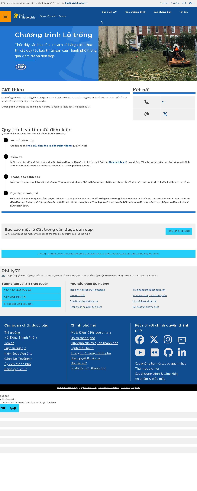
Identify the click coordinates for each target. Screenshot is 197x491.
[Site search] (102, 22)
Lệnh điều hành (82, 348)
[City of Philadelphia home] (25, 16)
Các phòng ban (162, 12)
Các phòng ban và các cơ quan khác (160, 363)
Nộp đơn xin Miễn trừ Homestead (87, 289)
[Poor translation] (13, 408)
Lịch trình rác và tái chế (144, 301)
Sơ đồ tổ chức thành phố (88, 368)
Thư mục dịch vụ (147, 368)
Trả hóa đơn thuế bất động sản (149, 289)
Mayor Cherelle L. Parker (53, 16)
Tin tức (183, 12)
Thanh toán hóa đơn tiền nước (86, 306)
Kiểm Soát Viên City (18, 353)
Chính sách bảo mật (109, 387)
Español (175, 3)
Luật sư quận (13, 348)
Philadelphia (116, 162)
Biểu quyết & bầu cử (85, 358)
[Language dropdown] (192, 3)
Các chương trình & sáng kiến (156, 373)
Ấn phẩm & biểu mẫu (150, 378)
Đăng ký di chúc (15, 369)
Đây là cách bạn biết (76, 3)
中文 (184, 3)
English (164, 3)
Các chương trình (135, 12)
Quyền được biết (88, 387)
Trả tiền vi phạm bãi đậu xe (84, 301)
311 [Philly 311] (3, 275)
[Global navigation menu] (5, 16)
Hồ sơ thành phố (83, 338)
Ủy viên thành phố (17, 364)
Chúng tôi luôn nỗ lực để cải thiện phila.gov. (98, 253)
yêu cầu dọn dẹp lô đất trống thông (49, 145)
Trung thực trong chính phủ (91, 353)
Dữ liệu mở (79, 363)
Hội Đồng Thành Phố (19, 337)
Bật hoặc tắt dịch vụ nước (146, 306)
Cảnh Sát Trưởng (16, 358)
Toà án (9, 343)
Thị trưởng (12, 332)
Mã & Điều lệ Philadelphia (89, 332)
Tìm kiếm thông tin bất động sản (150, 295)
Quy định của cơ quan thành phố (94, 343)
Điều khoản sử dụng (67, 387)
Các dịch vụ (109, 12)
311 (164, 102)
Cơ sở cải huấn (77, 295)
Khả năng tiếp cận (130, 387)
